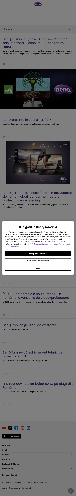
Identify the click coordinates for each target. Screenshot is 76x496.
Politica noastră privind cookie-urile (44, 244)
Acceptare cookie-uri (38, 253)
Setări (38, 268)
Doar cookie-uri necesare (38, 261)
